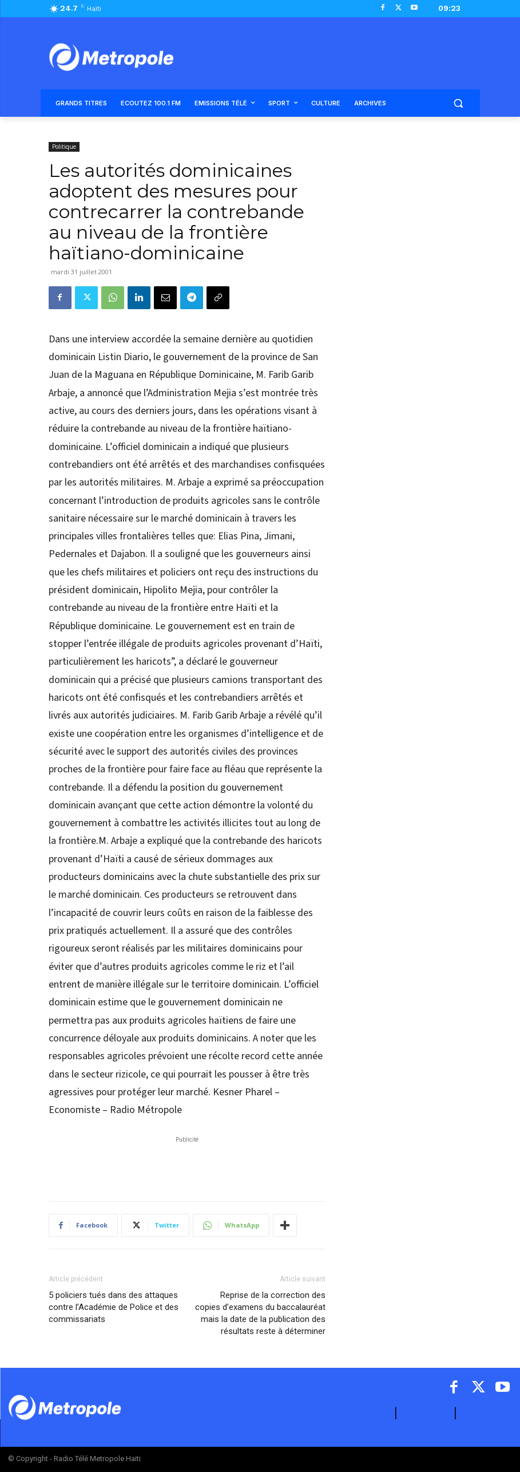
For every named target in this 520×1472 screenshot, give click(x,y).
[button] (458, 103)
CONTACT (425, 1413)
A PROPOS (366, 1413)
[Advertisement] (187, 1163)
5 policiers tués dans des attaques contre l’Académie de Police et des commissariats (113, 1307)
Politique (64, 147)
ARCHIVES (486, 1413)
